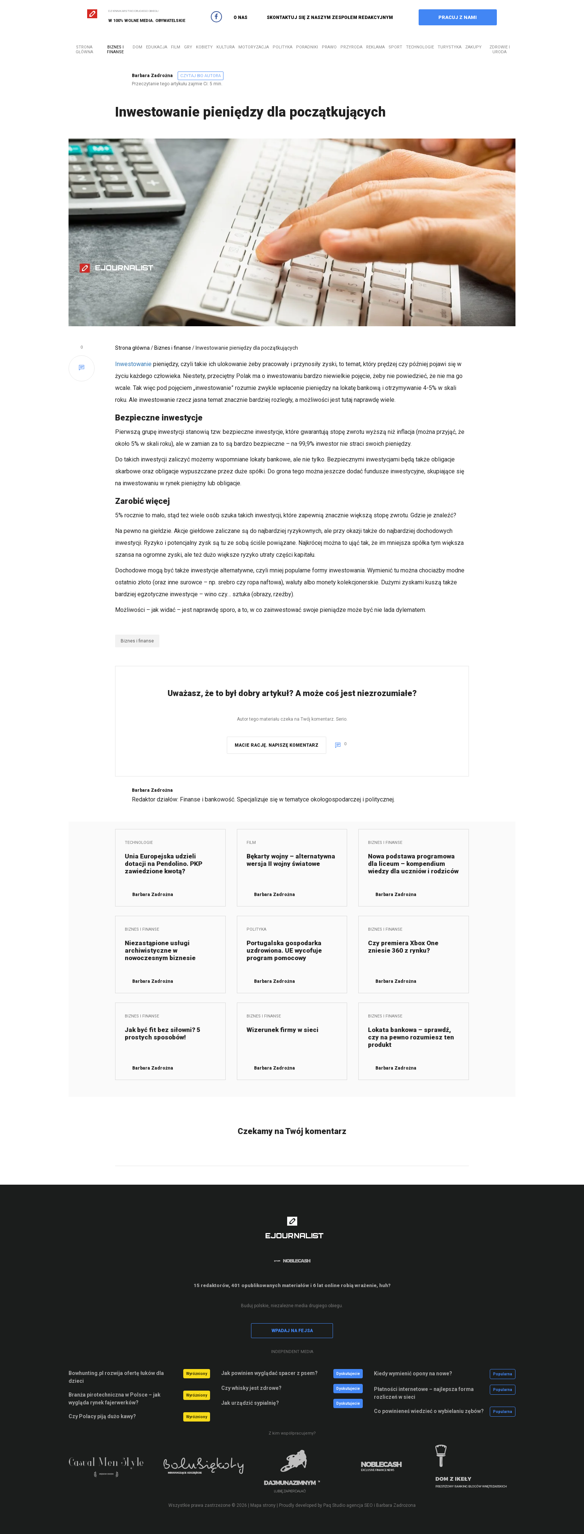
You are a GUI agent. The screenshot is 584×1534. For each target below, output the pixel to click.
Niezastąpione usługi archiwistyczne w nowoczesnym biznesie (160, 950)
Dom (137, 47)
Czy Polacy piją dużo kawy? (102, 1416)
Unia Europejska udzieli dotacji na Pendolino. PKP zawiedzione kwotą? (163, 863)
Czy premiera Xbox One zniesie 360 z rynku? (403, 946)
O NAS (240, 17)
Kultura (225, 47)
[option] (113, 1471)
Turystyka (449, 47)
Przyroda (351, 47)
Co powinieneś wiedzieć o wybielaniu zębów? (429, 1411)
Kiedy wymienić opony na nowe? (413, 1373)
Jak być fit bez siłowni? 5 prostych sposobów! (162, 1033)
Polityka (282, 47)
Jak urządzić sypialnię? (250, 1403)
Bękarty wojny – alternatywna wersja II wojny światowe (291, 859)
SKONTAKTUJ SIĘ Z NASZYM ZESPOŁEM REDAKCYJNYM (330, 17)
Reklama (375, 47)
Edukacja (156, 47)
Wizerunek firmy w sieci (282, 1029)
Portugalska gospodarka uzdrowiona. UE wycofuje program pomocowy (284, 950)
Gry (188, 47)
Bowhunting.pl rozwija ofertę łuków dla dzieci (116, 1377)
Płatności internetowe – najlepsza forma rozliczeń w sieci (424, 1393)
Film (175, 47)
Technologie (420, 47)
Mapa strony (263, 1505)
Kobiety (204, 47)
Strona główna (84, 49)
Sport (395, 47)
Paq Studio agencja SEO (348, 1505)
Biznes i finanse (115, 49)
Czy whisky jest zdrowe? (251, 1388)
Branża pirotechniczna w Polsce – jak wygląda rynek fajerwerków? (115, 1399)
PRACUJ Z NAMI (457, 17)
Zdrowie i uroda (499, 49)
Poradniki (307, 47)
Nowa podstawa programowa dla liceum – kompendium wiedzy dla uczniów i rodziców (413, 863)
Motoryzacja (253, 47)
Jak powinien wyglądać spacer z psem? (269, 1373)
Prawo (329, 47)
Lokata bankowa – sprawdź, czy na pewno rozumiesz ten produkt (411, 1037)
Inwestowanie (133, 364)
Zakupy (473, 47)
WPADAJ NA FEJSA (292, 1330)
